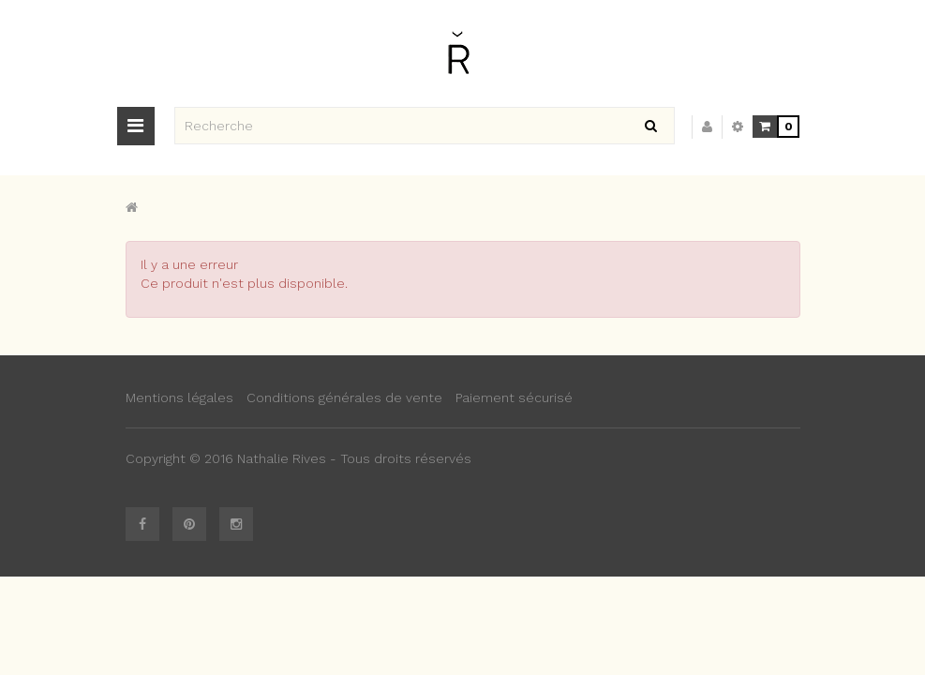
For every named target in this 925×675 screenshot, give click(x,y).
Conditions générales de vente (344, 397)
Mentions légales (179, 397)
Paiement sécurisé (514, 397)
